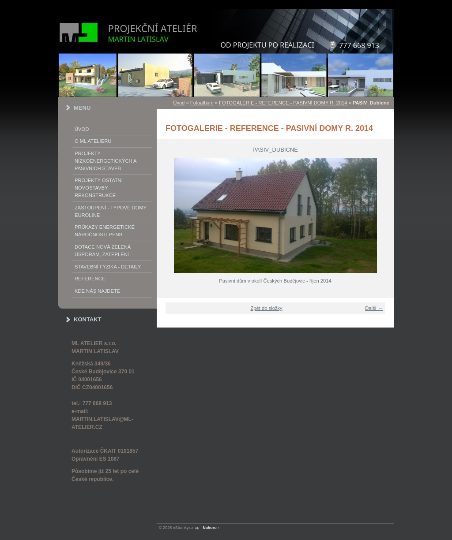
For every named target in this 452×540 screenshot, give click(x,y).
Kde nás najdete (97, 291)
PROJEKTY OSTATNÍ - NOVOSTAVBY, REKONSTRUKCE (100, 188)
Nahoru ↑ (211, 527)
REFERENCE (90, 278)
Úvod (82, 129)
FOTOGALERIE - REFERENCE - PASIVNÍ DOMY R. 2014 (283, 102)
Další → (374, 308)
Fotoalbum (202, 102)
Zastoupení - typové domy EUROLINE (111, 211)
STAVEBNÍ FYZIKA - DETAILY (108, 266)
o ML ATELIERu (93, 141)
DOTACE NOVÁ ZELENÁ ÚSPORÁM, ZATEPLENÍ (103, 250)
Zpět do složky (266, 308)
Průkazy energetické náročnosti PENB (105, 230)
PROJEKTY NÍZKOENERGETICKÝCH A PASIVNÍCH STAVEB (105, 161)
